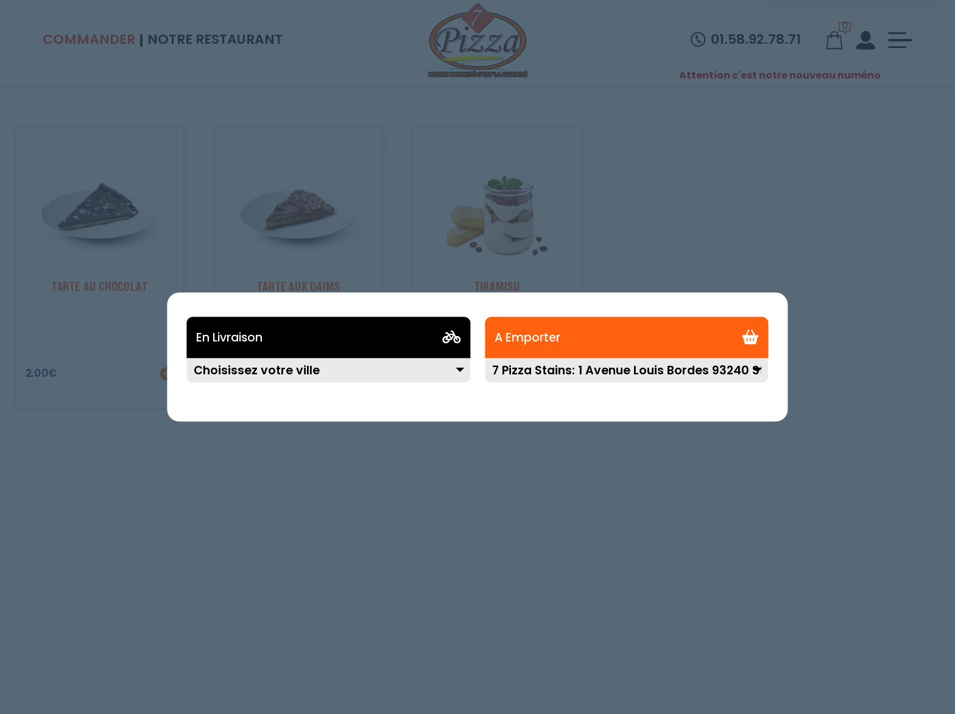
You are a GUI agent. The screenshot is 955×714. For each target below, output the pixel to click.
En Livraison (229, 338)
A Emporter (527, 338)
